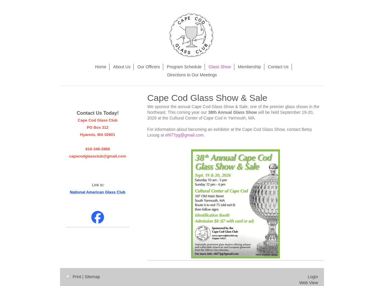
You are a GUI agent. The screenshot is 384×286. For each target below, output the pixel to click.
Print (74, 276)
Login (313, 276)
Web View (308, 282)
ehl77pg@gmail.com (184, 135)
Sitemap (92, 276)
